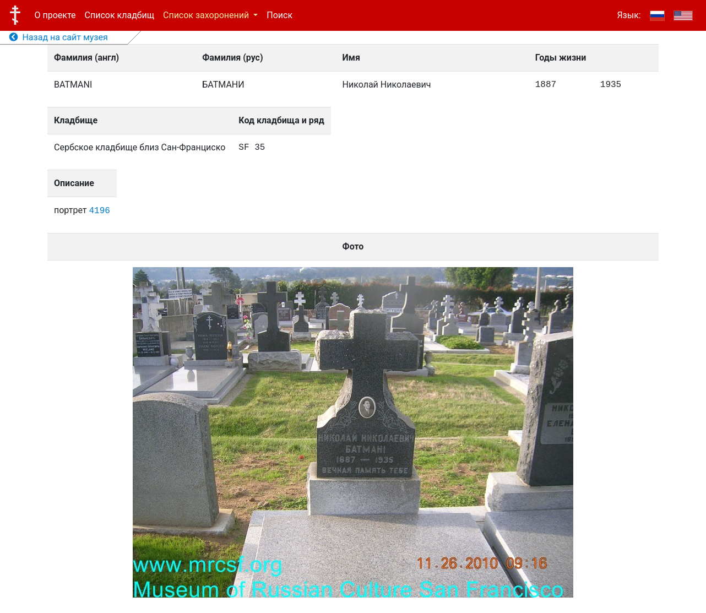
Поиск (279, 15)
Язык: (628, 15)
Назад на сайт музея (58, 37)
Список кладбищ (119, 15)
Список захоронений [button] (207, 15)
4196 (99, 211)
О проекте (55, 15)
